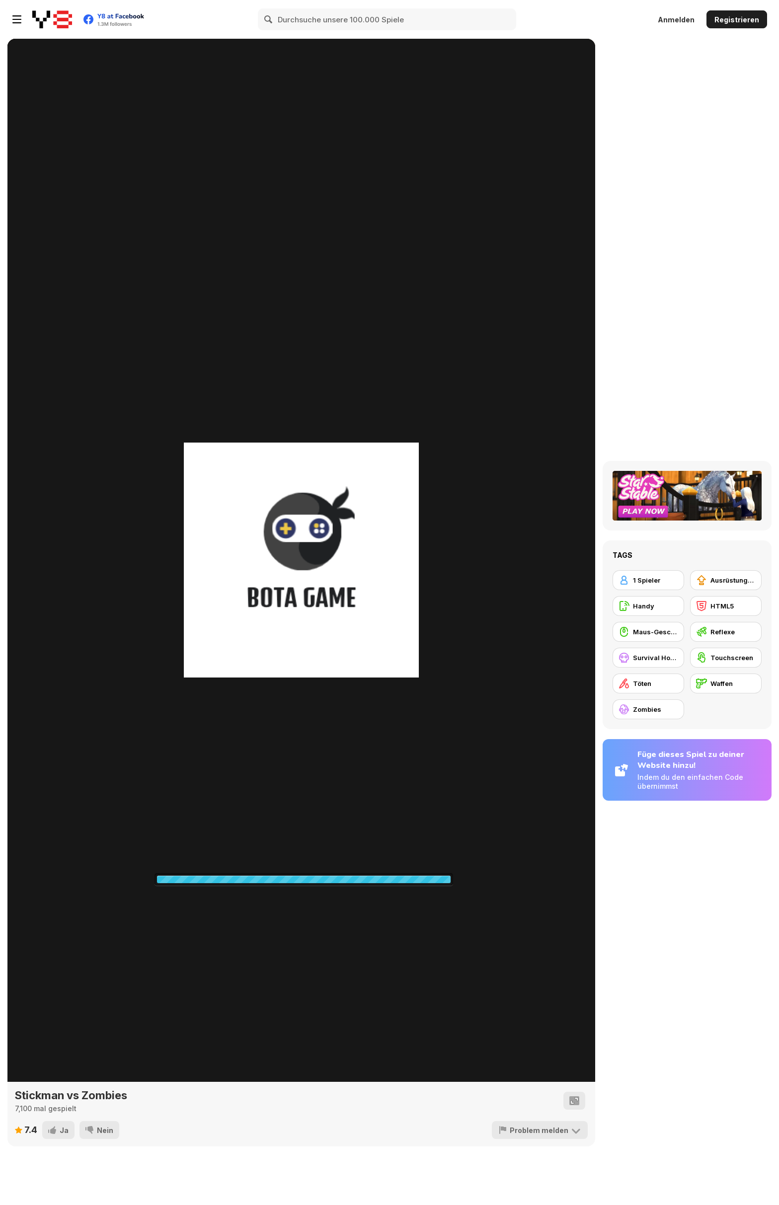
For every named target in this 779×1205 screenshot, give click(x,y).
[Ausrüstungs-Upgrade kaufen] (726, 580)
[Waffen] (726, 683)
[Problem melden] (540, 1130)
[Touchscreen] (726, 658)
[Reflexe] (726, 632)
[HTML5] (726, 606)
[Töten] (648, 683)
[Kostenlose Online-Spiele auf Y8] (52, 19)
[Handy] (648, 606)
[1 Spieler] (648, 580)
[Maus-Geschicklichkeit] (648, 632)
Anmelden (676, 19)
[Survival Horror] (648, 658)
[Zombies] (648, 709)
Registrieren (736, 19)
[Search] (269, 19)
